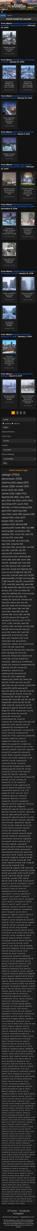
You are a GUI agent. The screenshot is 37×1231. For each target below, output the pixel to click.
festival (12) (30, 777)
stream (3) (14, 1096)
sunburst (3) (18, 1164)
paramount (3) (14, 1171)
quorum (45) (15, 566)
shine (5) (31, 983)
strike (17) (10, 705)
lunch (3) (18, 1145)
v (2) (18, 1198)
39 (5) (21, 968)
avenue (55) (7, 553)
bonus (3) (17, 1126)
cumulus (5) (6, 1011)
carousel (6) (21, 953)
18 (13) (10, 755)
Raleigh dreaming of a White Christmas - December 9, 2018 (17, 205)
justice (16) (6, 713)
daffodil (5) (28, 1006)
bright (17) (6, 711)
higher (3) (5, 1129)
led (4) (4, 1061)
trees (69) (18, 537)
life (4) (27, 1069)
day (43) (27, 572)
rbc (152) (16, 500)
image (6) (31, 922)
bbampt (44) (26, 569)
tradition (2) (29, 1201)
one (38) (18, 578)
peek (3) (25, 1140)
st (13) (9, 758)
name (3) (4, 1173)
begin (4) (17, 1056)
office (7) (5, 904)
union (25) (6, 632)
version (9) (21, 841)
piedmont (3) (12, 1184)
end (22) (14, 659)
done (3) (15, 1129)
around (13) (6, 752)
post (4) (4, 1026)
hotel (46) (26, 563)
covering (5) (6, 1008)
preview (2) (23, 1198)
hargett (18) (6, 702)
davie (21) (5, 668)
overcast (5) (14, 983)
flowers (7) (22, 888)
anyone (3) (13, 1161)
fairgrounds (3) (23, 1159)
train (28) (25, 608)
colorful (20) (30, 685)
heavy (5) (17, 988)
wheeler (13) (26, 755)
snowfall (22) (27, 662)
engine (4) (11, 1026)
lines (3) (4, 1101)
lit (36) (4, 587)
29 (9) (28, 841)
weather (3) (29, 1161)
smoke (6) (5, 922)
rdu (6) (11, 922)
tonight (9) (22, 857)
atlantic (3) (20, 1138)
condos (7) (26, 886)
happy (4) (18, 1029)
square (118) (29, 514)
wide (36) (11, 584)
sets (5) (29, 991)
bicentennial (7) (28, 881)
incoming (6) (6, 940)
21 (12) (20, 771)
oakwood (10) (19, 822)
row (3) (23, 1147)
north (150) (27, 500)
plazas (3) (27, 1138)
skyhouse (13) (7, 766)
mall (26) (16, 623)
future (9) (5, 844)
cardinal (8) (6, 878)
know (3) (22, 1171)
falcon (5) (21, 1011)
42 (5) (24, 991)
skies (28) (24, 611)
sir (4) (33, 1024)
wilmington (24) (8, 641)
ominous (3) (12, 1105)
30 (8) (29, 860)
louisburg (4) (13, 1031)
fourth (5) (13, 1006)
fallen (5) (15, 993)
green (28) (16, 608)
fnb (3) (22, 1187)
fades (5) (28, 1003)
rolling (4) (15, 1018)
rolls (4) (11, 1056)
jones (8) (32, 870)
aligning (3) (10, 1191)
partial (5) (21, 1003)
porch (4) (14, 1016)
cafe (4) (31, 1036)
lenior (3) (11, 1157)
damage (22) (12, 653)
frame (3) (18, 1098)
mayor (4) (5, 1031)
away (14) (22, 738)
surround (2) (5, 1201)
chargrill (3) (29, 1122)
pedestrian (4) (6, 1013)
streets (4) (14, 1064)
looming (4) (26, 1074)
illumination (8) (7, 868)
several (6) (23, 927)
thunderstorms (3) (14, 1182)
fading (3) (17, 1191)
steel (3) (20, 1117)
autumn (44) (7, 572)
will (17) (29, 705)
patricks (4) (28, 1086)
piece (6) (13, 925)
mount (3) (5, 1182)
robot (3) (11, 1180)
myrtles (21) (22, 668)
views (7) (14, 883)
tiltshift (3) (28, 1157)
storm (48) (25, 559)
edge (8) (16, 868)
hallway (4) (31, 1051)
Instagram (18, 1213)
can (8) (4, 863)
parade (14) (15, 744)
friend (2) (12, 1201)
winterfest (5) (23, 993)
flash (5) (30, 958)
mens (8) (14, 878)
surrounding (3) (24, 1166)
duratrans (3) (26, 1112)
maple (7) (14, 914)
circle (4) (4, 1066)
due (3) (4, 1191)
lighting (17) (6, 708)
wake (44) (25, 566)
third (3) (23, 1119)
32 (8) (22, 868)
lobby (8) (11, 863)
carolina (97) (8, 527)
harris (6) (12, 927)
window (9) (13, 836)
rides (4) (4, 1074)
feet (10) (5, 812)
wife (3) (29, 1145)
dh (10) (10, 828)
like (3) (17, 1133)
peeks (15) (6, 724)
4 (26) (9, 623)
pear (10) (15, 809)
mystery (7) (6, 883)
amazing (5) (5, 1006)
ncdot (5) (26, 966)
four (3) (19, 1194)
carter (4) (13, 1079)
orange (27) (6, 620)
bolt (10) (10, 825)
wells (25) (25, 632)
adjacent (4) (25, 1034)
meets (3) (31, 1154)
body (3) (27, 1101)
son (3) (17, 1173)
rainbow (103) (8, 524)
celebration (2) (19, 1196)
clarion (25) (15, 632)
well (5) (22, 971)
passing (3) (13, 1138)
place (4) (4, 1041)
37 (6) (17, 927)
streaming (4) (10, 1021)
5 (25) (25, 635)
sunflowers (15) (22, 733)
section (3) (21, 1136)
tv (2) (14, 1198)
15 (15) (12, 724)
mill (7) (4, 912)
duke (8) (15, 870)
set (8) (19, 873)
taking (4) (5, 1056)
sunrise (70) (7, 537)
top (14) (23, 741)
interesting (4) (23, 1071)
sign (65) (6, 544)
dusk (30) (6, 603)
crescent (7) (14, 907)
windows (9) (20, 847)
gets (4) (21, 1049)
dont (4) (27, 1044)
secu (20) (19, 682)
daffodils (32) (15, 593)
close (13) (5, 749)
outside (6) (26, 938)
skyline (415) (9, 482)
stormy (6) (28, 940)
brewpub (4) (6, 1064)
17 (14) (13, 736)
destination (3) (24, 1182)
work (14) (5, 738)
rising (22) (6, 662)
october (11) (6, 801)
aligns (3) (12, 1189)
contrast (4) (5, 1036)
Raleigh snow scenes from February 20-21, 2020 (16, 166)
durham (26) (28, 626)
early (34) (30, 587)
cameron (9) (6, 833)
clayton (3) (28, 1096)
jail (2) (10, 1198)
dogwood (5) (16, 996)
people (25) (6, 635)
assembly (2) (11, 1203)
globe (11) (21, 788)
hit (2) (17, 1203)
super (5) (5, 966)
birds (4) (20, 1031)
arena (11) (13, 804)
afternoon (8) (6, 865)
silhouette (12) (7, 777)
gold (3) (22, 1133)
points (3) (24, 1126)
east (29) (5, 606)
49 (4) (28, 1061)
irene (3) (27, 1115)
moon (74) (19, 534)
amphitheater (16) (9, 719)
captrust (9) (6, 855)
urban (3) (4, 1098)
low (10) (4, 828)
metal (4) (21, 1016)
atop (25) (26, 629)
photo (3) (21, 1110)
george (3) (20, 1105)
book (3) (17, 1180)
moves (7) (16, 894)
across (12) (6, 771)
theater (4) (29, 1054)
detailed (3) (5, 1133)
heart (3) (26, 1178)
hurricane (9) (6, 841)
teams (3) (13, 1194)
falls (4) (10, 1074)
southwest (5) (6, 958)
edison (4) (27, 1059)
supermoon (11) (24, 785)
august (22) (6, 665)
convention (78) (22, 531)
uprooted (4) (6, 1016)
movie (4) (5, 1084)
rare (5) (23, 988)
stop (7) (21, 899)
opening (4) (12, 1086)
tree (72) (29, 534)
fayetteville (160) (10, 497)
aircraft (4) (28, 1011)
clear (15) (26, 724)
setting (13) (25, 752)
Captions (7, 423)
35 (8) (15, 881)
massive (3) (20, 1131)
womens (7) (19, 917)
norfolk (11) (6, 796)
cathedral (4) (13, 1091)
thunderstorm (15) (21, 727)
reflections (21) (17, 670)
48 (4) (11, 1059)
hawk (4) (23, 1066)
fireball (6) (12, 951)
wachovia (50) (24, 556)
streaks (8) (15, 865)
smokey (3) (11, 1108)
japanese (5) (6, 1003)
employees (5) (13, 963)
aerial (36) (29, 584)
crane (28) (6, 611)
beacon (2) (32, 1196)
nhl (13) (30, 747)
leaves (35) (12, 587)
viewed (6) (29, 920)
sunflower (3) (15, 1187)
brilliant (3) (5, 1180)
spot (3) (32, 1152)
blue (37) (11, 581)
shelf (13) (5, 760)
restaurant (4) (14, 1071)
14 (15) (15, 722)
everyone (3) (21, 1161)
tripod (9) (15, 833)
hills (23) (10, 647)
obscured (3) (19, 1108)
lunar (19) (30, 691)
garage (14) (30, 736)
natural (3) (5, 1178)
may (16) (29, 711)
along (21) (16, 665)
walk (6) (28, 935)
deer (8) (4, 881)
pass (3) (27, 1131)
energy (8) (30, 863)
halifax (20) (17, 679)
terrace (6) (11, 943)
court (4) (4, 1086)
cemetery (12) (21, 780)
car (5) (29, 963)
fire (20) (21, 685)
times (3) (4, 1124)
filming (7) (11, 912)
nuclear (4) (27, 1024)
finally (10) (21, 820)
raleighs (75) (8, 534)
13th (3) (30, 1189)
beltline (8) (29, 868)
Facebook (24, 1211)
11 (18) (4, 705)
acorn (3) (32, 1178)
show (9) (29, 847)
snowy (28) (17, 614)
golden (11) (6, 793)
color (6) (17, 922)
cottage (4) (5, 1094)
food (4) (20, 1094)
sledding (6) (15, 948)
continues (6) (6, 933)
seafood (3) (20, 1101)
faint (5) (4, 988)
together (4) (6, 1051)
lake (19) (22, 691)
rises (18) (17, 697)
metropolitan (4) (15, 1034)
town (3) (10, 1147)
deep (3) (11, 1133)
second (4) (24, 1056)
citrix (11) (5, 806)
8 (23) (4, 653)
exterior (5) (30, 988)
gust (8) (4, 876)
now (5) (4, 976)
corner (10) (13, 812)
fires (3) (28, 1147)
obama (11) (14, 798)
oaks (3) (4, 1175)
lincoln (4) (5, 1076)
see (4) (11, 1076)
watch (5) (11, 988)
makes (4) (5, 1029)
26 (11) (26, 793)
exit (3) (22, 1157)
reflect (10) (30, 820)
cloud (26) (18, 626)
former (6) (5, 935)
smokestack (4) (14, 1084)
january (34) (7, 590)
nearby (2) (22, 1201)
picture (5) (5, 961)
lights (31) (16, 599)
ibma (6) (19, 951)
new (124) (6, 514)
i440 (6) (30, 930)
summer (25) (17, 635)
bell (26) (5, 629)
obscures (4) (20, 1021)
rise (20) (27, 682)
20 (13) (14, 758)
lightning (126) (19, 510)
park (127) (6, 510)
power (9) (22, 833)
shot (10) (30, 817)
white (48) (6, 559)
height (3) (19, 1112)
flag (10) (28, 822)
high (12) (14, 774)
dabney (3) (26, 1164)
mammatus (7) (27, 909)
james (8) (18, 863)
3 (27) (4, 623)
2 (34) (15, 590)
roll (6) (25, 951)
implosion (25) (17, 638)
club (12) (16, 777)
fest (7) (4, 917)
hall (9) (17, 849)
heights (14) (6, 741)
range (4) (26, 1094)
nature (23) (19, 647)
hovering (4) (26, 1039)
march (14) (6, 736)
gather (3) (5, 1126)
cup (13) (12, 760)
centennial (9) (7, 839)
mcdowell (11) (7, 785)
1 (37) (4, 584)
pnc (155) (6, 500)
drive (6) (24, 922)
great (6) (28, 925)
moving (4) (5, 1039)
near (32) (5, 593)
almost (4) (27, 1031)
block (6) (26, 933)
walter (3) (14, 1122)
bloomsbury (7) (23, 891)
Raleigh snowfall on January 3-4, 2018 (15, 335)
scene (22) (6, 656)
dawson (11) (13, 788)
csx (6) (26, 917)
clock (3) (11, 1126)
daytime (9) (28, 852)
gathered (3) (25, 1103)
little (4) (22, 1054)
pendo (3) (29, 1191)
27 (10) (4, 825)
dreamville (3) (6, 1194)
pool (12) (5, 780)
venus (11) (19, 793)
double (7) (5, 907)
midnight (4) (29, 1049)
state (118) (17, 514)
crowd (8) (12, 860)
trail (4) (27, 1089)
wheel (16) (21, 719)
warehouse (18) (18, 702)
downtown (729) (12, 478)
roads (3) (4, 1184)
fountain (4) (22, 1064)
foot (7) (30, 883)
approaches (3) (12, 1117)
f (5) (11, 986)
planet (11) (29, 804)
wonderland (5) (7, 998)
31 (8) (22, 865)
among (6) (14, 940)
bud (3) (32, 1164)
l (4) (33, 1031)
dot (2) (26, 1196)
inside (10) (18, 825)
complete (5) (15, 971)
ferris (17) (22, 708)
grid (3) (18, 1189)
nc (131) (14, 507)
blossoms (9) (18, 852)
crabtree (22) (16, 662)
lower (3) (28, 1171)
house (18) (16, 700)
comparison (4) (29, 1013)
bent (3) (11, 1103)
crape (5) (22, 998)
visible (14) (14, 738)
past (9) (4, 849)
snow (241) (7, 490)
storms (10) (27, 825)
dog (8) (31, 873)
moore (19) (27, 694)
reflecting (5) (15, 1001)
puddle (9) (14, 857)
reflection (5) (6, 1001)
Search (6, 427)
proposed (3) (6, 1161)
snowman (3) (30, 1180)
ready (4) (4, 1046)
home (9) (5, 836)
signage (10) (6, 817)
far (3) (8, 1122)
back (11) (16, 790)
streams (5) (22, 963)
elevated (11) (23, 801)
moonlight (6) (20, 935)
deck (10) (23, 809)
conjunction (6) (7, 956)
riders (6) (5, 951)
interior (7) (29, 914)
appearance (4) (19, 1076)
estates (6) (5, 925)
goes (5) (4, 963)
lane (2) (29, 1198)
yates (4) (4, 1081)
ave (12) (28, 769)
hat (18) (27, 702)
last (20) (5, 682)
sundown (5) (26, 996)
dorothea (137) (9, 504)
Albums (15, 423)
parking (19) (22, 688)
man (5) (15, 998)
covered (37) (28, 581)
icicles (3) (26, 1152)
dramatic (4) (14, 1089)
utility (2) (22, 1203)
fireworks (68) (8, 541)
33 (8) (20, 878)
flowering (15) (16, 730)
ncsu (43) (6, 575)
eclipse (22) (23, 659)
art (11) (15, 785)
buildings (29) (25, 606)
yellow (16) (15, 713)
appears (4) (5, 1089)
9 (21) (13, 676)
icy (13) (29, 758)
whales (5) (24, 986)
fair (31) (15, 596)
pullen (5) (20, 1006)
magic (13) (30, 749)
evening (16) (16, 716)
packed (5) (29, 998)
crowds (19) (6, 688)
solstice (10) (16, 831)
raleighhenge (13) (8, 769)
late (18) (31, 700)
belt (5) (24, 976)
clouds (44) (15, 569)
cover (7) (25, 904)
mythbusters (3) (6, 1168)
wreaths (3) (18, 1124)
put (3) (10, 1129)
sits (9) (14, 841)
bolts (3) (32, 1166)
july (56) (5, 550)
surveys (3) (5, 1103)
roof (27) (5, 617)
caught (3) (18, 1143)
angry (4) (21, 1089)
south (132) (22, 504)
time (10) (5, 814)
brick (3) (32, 1103)
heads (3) (19, 1140)
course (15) (6, 730)
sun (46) (5, 566)
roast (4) (11, 1054)
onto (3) (4, 1150)
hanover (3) (11, 1098)
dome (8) (5, 860)
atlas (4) (16, 1024)
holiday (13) (22, 758)
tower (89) (20, 527)
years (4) (10, 1066)
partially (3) (27, 1117)
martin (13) (21, 749)
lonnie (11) (15, 801)
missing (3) (18, 1103)
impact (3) (5, 1140)
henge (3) (24, 1189)
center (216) (8, 493)
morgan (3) (12, 1140)
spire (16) (23, 713)
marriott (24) (28, 644)
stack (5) (27, 961)
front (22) (22, 653)
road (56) (14, 550)
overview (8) (23, 870)
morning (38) (28, 578)
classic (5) (5, 981)
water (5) (12, 991)
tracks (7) (22, 907)
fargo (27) (24, 617)
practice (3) (13, 1131)
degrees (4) (20, 1086)
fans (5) (4, 978)
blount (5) (29, 978)
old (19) (14, 688)
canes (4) (32, 1071)
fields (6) (19, 938)
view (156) (24, 497)
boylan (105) (8, 521)
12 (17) (29, 708)
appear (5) (11, 976)
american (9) (17, 839)
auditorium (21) (8, 673)
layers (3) (4, 1117)
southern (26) (7, 626)
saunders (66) (22, 541)
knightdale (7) (7, 909)
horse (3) (28, 1150)
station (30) (15, 603)
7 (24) (4, 647)
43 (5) (18, 1008)
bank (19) (5, 691)
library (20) (27, 679)
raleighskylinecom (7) (9, 891)
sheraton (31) (26, 599)
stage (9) (13, 844)
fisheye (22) (15, 656)
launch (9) (5, 857)
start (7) (29, 901)
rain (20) (14, 685)
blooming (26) (15, 629)
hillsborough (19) (8, 694)
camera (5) (18, 966)
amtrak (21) (6, 670)
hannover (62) (8, 547)
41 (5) (26, 983)
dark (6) (21, 940)
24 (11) (22, 790)
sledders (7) (17, 909)
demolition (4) (11, 1061)
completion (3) (13, 1110)
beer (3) (16, 1175)
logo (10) (23, 817)
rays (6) (14, 953)
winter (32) (6, 596)
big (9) (29, 833)
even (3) (21, 1129)
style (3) (22, 1150)
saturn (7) (10, 917)
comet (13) (6, 763)
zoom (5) (18, 991)
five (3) (17, 1157)
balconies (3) (11, 1145)
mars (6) (22, 948)
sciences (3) (12, 1178)
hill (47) (5, 563)
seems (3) (17, 1147)
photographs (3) (12, 1115)
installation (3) (30, 1119)
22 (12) (23, 777)
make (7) (5, 899)
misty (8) (26, 878)
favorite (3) (31, 1098)
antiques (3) (5, 1131)
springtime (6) (20, 920)
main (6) (4, 943)
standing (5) (6, 983)
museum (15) (7, 722)
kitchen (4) (5, 1059)
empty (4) (29, 1066)
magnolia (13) (21, 760)
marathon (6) (6, 953)
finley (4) (19, 1079)
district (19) (14, 691)
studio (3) (4, 1112)
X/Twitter (12, 1211)
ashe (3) (24, 1098)
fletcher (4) (5, 1034)
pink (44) (6, 569)
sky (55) (22, 550)
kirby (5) (13, 1008)
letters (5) (27, 968)
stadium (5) (24, 1001)
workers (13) (15, 752)
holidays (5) (31, 973)
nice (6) (13, 933)
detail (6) (29, 946)
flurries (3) (14, 1152)
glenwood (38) (8, 578)
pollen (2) (4, 1203)
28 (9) (24, 831)
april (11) (5, 788)
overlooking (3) (23, 1154)
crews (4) (5, 1054)
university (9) (22, 844)
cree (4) (31, 1056)
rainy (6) (12, 920)
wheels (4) (11, 1046)
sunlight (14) (26, 744)
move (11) (22, 798)
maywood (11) (7, 790)
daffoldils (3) (5, 1189)
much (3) (30, 1126)
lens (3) (24, 1145)
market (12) (6, 774)
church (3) (11, 1143)
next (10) (13, 820)
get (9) (13, 847)
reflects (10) (30, 812)
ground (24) (21, 641)
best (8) (4, 873)
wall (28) (26, 614)
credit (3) (27, 1108)
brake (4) (21, 1018)
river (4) (29, 1046)
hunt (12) (14, 771)
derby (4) (5, 1091)
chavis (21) (6, 676)
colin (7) (18, 912)
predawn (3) (10, 1164)
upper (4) (26, 1041)
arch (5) (12, 961)
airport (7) (14, 888)
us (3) (32, 1131)
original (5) (29, 971)
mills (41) (14, 575)
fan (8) (29, 857)
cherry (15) (11, 733)
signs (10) (15, 817)
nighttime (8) (6, 870)
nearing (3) (5, 1110)
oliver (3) (23, 1180)
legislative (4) (21, 1061)
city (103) (18, 521)
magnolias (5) (22, 958)
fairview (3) (5, 1157)
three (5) (15, 958)
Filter (5, 463)
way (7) (18, 904)
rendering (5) (14, 968)
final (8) (25, 873)
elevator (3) (11, 1112)
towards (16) (21, 711)
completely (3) (6, 1152)
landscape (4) (17, 1074)
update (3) (23, 1173)
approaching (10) (15, 814)
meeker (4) (25, 1029)
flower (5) (24, 1008)
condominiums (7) (15, 886)
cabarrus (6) (6, 948)
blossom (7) (6, 914)
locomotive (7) (7, 894)
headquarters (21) (28, 665)
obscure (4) (5, 1069)
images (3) (5, 1119)
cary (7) (29, 907)
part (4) (27, 1021)
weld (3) (24, 1194)
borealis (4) (5, 1079)
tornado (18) (6, 700)
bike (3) (15, 1154)
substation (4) (6, 1018)
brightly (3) (25, 1124)
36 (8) (20, 881)
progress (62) (17, 544)
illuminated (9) (7, 852)
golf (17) (15, 708)
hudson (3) (30, 1173)
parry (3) (11, 1159)
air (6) (11, 946)
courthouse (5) (7, 993)
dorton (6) (29, 948)
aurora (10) (18, 828)
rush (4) (11, 1029)
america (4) (20, 1044)
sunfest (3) (27, 1187)
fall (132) (6, 507)
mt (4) (22, 1069)
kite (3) (4, 1154)
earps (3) (13, 1101)
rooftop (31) (6, 599)
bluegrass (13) (18, 766)
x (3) (32, 1108)
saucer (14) (21, 736)
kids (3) (4, 1164)
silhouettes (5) (6, 996)
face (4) (16, 1066)
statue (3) (4, 1108)
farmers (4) (18, 1041)
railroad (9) (6, 847)
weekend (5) (25, 956)
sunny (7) (22, 914)
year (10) (30, 809)
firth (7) (24, 912)
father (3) (27, 1129)
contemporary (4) (17, 1013)
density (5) (16, 986)
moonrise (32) (28, 593)
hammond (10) (7, 822)
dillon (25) (6, 638)
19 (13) (4, 758)
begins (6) (12, 938)
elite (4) (32, 1094)
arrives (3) (5, 1147)
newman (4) (19, 1081)
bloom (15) (22, 722)
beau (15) (31, 722)
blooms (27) (15, 617)
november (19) (7, 697)
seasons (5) (5, 968)
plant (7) (18, 896)
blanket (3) (5, 1159)
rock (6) (12, 935)
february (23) (19, 650)
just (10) (26, 814)
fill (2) (16, 1201)
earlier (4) (13, 1044)
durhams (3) (21, 1122)
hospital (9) (27, 839)
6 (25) (26, 638)
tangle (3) (9, 1154)
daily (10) (26, 828)
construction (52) (9, 556)
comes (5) (14, 1003)
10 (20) (11, 682)
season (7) (5, 896)
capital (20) (20, 676)
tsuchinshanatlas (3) (8, 1196)
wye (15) (19, 724)
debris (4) (28, 1016)
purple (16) (6, 716)
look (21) (13, 668)
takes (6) (24, 930)
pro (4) (26, 1081)
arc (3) (16, 1159)
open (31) (22, 596)
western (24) (17, 644)
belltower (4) (27, 1079)
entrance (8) (21, 860)
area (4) (18, 1051)
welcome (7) (13, 899)
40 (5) (17, 981)
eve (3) (23, 1191)
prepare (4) (5, 1044)
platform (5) (6, 971)
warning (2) (5, 1198)
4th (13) (13, 763)
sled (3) (20, 1152)
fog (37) (19, 581)
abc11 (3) (27, 1110)
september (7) (25, 894)
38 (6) (32, 933)
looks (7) (5, 886)
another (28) (7, 614)
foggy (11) (5, 804)
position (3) (16, 1119)
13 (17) (13, 711)
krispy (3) (31, 1140)
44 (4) (3, 1021)
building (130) (25, 507)
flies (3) (4, 1122)
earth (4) (25, 1091)
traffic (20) (6, 685)
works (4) (19, 1046)
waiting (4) (18, 1026)
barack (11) (5, 798)
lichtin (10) (6, 820)
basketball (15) (7, 727)
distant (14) (6, 744)
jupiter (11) (21, 804)
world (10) (21, 812)
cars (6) (25, 943)
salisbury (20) (7, 679)
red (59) (30, 547)
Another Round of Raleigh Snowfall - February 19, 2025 (18, 24)
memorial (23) (7, 650)
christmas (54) (19, 553)
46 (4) (12, 1036)
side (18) (24, 700)
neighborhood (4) (15, 1039)
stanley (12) (6, 782)
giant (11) (14, 796)
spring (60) (21, 547)
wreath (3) (15, 1168)
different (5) (23, 973)
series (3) (28, 1136)
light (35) (21, 587)
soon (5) (11, 966)
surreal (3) (20, 1178)
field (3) (22, 1175)
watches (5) (14, 973)
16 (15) (4, 733)
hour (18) (25, 697)
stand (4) (24, 1051)
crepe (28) (15, 611)
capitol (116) (7, 517)
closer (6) (5, 946)
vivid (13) (28, 766)
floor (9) (11, 849)
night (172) (20, 493)
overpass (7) (29, 899)
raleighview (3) (13, 1136)
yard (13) (13, 749)
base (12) (26, 771)
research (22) (26, 656)
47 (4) (24, 1046)
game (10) (12, 806)
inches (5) (14, 1011)
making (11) (22, 796)
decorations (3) (23, 1168)
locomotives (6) (7, 930)
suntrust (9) (28, 855)
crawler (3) (5, 1136)
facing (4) (11, 1041)
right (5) (11, 981)
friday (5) (22, 981)
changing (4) (14, 1049)
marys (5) (5, 991)
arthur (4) (11, 1081)
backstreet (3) (6, 1166)
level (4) (10, 1024)
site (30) (24, 603)
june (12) (12, 780)
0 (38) (4, 581)
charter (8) (12, 876)
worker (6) (16, 930)
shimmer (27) (18, 620)
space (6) (5, 938)
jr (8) (23, 863)
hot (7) (4, 901)
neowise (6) (17, 956)
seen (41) (23, 575)
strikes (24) (6, 644)
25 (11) (13, 793)
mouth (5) (31, 986)
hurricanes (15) (28, 730)
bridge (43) (18, 572)
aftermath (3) (15, 1166)
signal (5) (18, 976)
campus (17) (20, 705)
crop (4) (4, 1024)
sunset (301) (22, 486)
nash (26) (25, 623)
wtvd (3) (4, 1115)
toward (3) (10, 1175)
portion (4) (17, 1036)
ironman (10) (6, 831)
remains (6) (20, 925)
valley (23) (30, 650)
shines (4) (26, 1026)
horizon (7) (25, 896)
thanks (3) (21, 1115)
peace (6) (22, 946)
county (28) (6, 608)
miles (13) (16, 755)
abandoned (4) (15, 1069)
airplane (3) (5, 1105)
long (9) (20, 855)
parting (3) (11, 1124)
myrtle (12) (21, 782)
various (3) (21, 1096)
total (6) (20, 933)
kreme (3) (5, 1143)
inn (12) (14, 782)
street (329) (8, 486)
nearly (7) (10, 901)
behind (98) (21, 524)
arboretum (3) (6, 1187)
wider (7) (12, 904)
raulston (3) (25, 1184)
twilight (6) (5, 920)
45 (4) (21, 1024)
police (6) (19, 943)
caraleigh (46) (15, 563)
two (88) (30, 527)
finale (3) (16, 1150)
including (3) (5, 1171)
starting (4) (5, 1071)
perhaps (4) (5, 1049)
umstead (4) (29, 1018)
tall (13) (4, 755)
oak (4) (19, 1091)
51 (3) (8, 1101)
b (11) (27, 790)
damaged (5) (19, 961)
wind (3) (4, 1145)
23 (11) (28, 788)
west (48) (16, 559)
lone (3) (27, 1175)
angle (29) (14, 606)
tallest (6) (5, 927)
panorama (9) (25, 849)
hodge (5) (10, 978)
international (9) (24, 836)
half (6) (16, 946)
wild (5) (21, 983)
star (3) (8, 1096)
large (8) (20, 876)
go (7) (12, 896)
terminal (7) (6, 888)
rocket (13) (21, 763)
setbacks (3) (26, 1143)
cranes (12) (23, 774)
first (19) (19, 694)
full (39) (30, 575)
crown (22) (6, 659)
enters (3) (11, 1173)
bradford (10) (6, 809)
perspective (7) (20, 901)
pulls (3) (19, 1184)
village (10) (21, 806)
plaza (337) (23, 482)
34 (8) (10, 881)
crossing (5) (5, 973)
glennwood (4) (29, 1076)
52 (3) (10, 1119)
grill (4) (17, 1054)
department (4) (25, 1084)
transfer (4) (13, 1094)
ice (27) (27, 620)
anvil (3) (28, 1133)
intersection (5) (20, 978)
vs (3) (29, 1194)
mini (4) (29, 1064)
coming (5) (5, 986)
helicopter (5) (30, 981)
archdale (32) (24, 590)
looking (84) (8, 531)
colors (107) (19, 517)
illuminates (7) (22, 883)
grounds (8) (12, 873)
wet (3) (33, 1117)
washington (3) (29, 1105)
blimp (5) (31, 976)
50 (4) (3, 1096)
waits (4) (25, 1036)
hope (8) (27, 876)
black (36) (20, 584)
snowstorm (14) (20, 747)
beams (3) (10, 1150)
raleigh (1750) (10, 474)
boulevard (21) (20, 673)
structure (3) (5, 1138)
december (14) (7, 747)
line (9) (13, 855)
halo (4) (21, 1059)
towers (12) (20, 769)
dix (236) (18, 490)
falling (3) (32, 1182)
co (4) (16, 1059)
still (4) (13, 1051)
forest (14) (16, 741)
